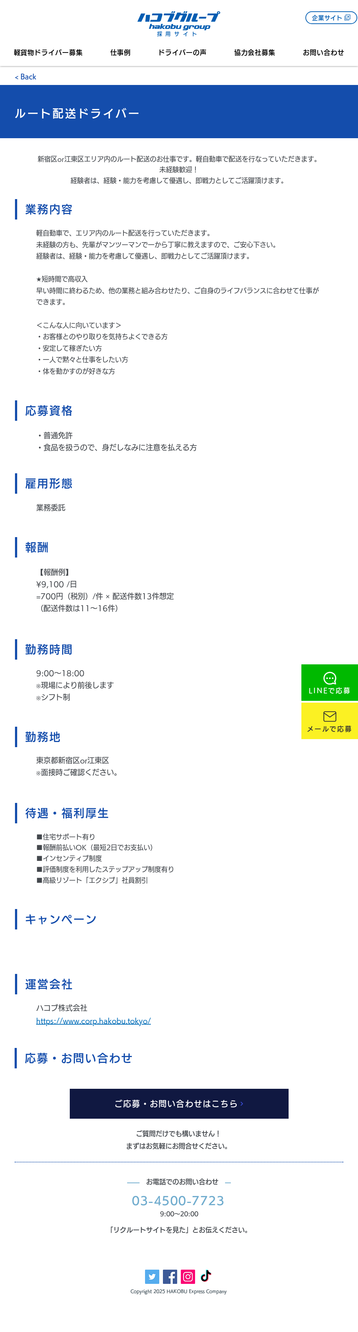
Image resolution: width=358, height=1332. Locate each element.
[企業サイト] (331, 17)
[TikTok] (206, 1277)
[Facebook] (170, 1277)
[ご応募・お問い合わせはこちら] (179, 1104)
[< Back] (40, 77)
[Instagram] (188, 1277)
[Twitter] (152, 1277)
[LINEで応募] (329, 682)
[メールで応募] (329, 721)
